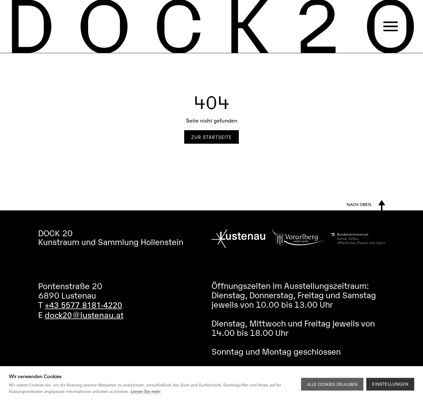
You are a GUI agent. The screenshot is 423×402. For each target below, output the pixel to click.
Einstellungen (390, 384)
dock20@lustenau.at (84, 314)
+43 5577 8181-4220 (83, 304)
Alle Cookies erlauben (332, 384)
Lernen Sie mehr (146, 391)
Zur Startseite (211, 137)
